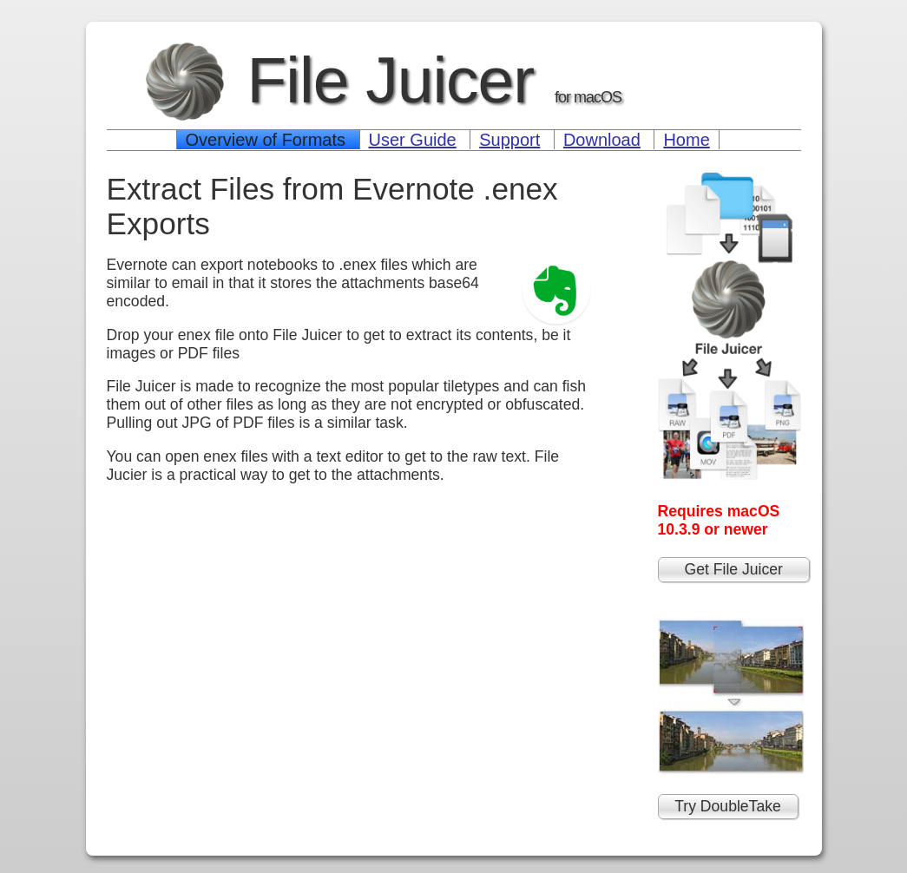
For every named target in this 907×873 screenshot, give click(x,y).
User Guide (413, 139)
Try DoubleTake (727, 806)
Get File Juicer (734, 569)
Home (686, 139)
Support (509, 139)
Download (602, 139)
